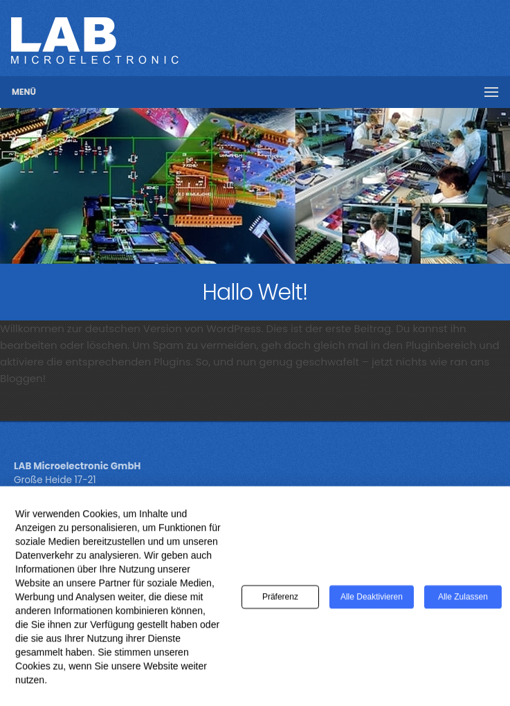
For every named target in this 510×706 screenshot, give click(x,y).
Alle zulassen (463, 601)
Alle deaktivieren (371, 601)
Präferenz (280, 601)
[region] (255, 186)
